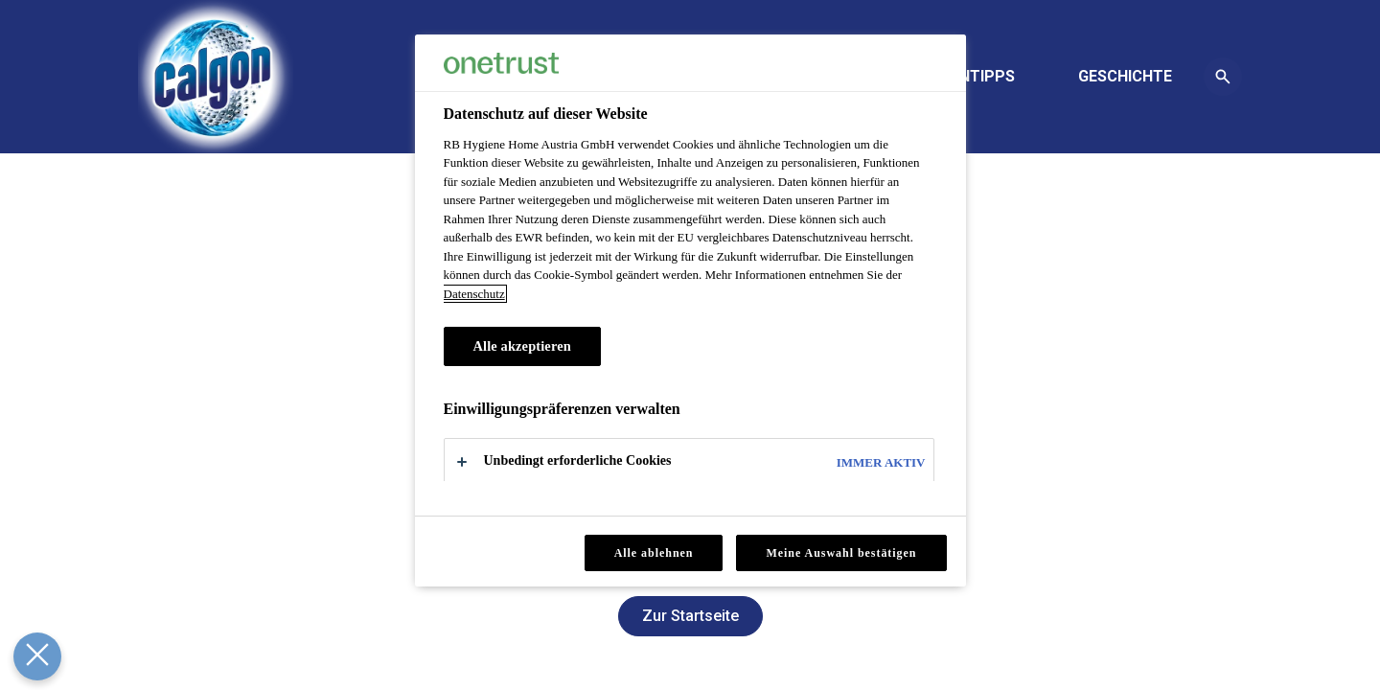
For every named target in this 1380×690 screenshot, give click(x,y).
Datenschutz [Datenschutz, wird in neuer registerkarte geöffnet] (474, 294)
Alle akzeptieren (522, 346)
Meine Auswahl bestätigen (841, 553)
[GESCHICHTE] (1125, 76)
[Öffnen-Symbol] (1223, 77)
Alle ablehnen (654, 553)
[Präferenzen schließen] (34, 656)
